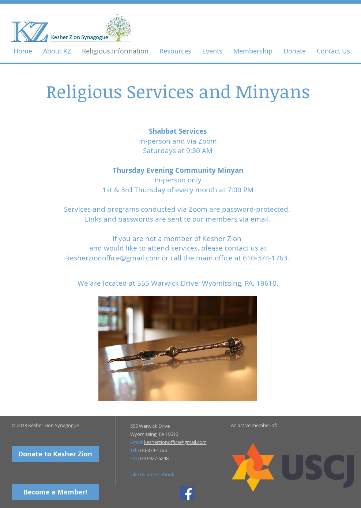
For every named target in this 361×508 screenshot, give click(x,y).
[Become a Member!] (55, 492)
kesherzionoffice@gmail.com (113, 258)
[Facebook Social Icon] (187, 493)
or (165, 258)
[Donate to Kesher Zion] (55, 454)
